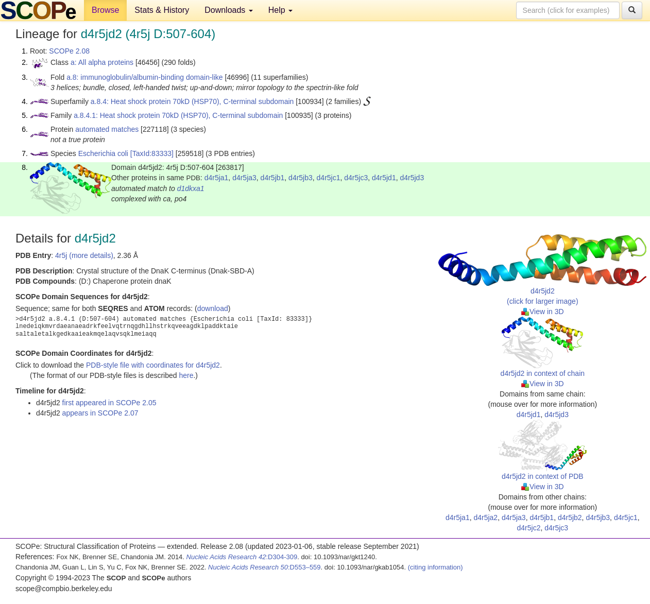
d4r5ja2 (485, 517)
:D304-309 (242, 557)
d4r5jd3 (412, 178)
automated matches (107, 129)
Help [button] (280, 10)
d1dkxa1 (190, 188)
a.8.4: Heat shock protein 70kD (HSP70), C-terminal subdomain (192, 101)
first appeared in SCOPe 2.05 (109, 403)
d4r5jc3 (356, 178)
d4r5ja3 (244, 178)
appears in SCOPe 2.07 (100, 413)
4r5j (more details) (84, 255)
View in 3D (542, 311)
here (186, 375)
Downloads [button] (228, 10)
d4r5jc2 (529, 528)
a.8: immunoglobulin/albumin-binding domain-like (144, 77)
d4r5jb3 (300, 178)
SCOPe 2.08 (69, 51)
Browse (105, 10)
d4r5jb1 (273, 178)
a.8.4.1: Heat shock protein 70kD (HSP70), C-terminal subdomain (178, 115)
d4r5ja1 (216, 178)
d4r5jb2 (570, 517)
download (212, 308)
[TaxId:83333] (152, 153)
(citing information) (435, 567)
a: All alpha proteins (102, 62)
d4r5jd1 (384, 178)
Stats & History (161, 10)
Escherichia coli (103, 153)
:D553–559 (264, 567)
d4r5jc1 (328, 178)
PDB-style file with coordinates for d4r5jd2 (153, 365)
